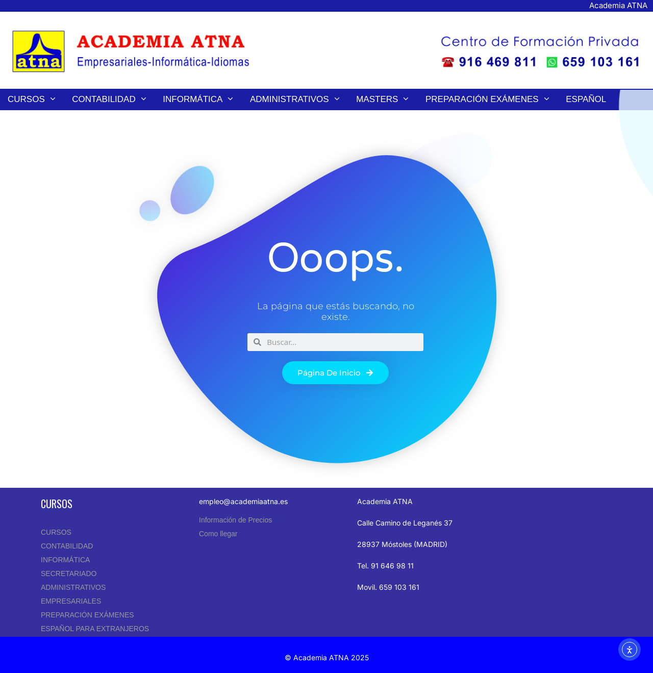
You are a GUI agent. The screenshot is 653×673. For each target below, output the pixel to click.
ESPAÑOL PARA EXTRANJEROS (95, 629)
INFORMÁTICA (65, 560)
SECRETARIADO (68, 573)
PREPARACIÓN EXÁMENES (87, 615)
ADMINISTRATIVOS (73, 587)
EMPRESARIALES (71, 601)
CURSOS (56, 532)
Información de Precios (235, 520)
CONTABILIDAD (67, 546)
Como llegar (218, 534)
